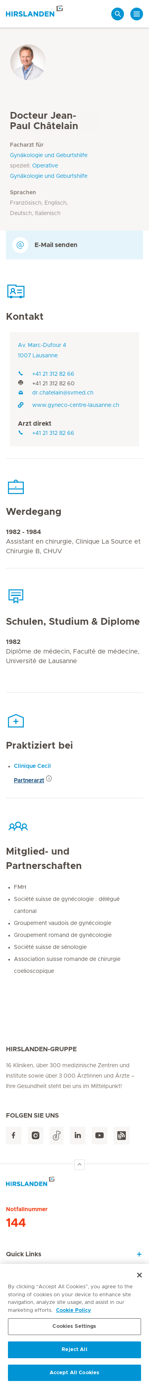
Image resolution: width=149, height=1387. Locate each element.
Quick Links (23, 1254)
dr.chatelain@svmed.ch (55, 393)
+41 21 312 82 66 (46, 374)
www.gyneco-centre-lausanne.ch (68, 405)
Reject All (74, 1352)
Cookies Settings (74, 1329)
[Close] (139, 1278)
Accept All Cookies (74, 1375)
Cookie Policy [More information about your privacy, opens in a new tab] (73, 1313)
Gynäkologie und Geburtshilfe (48, 155)
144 (16, 1223)
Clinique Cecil (32, 766)
